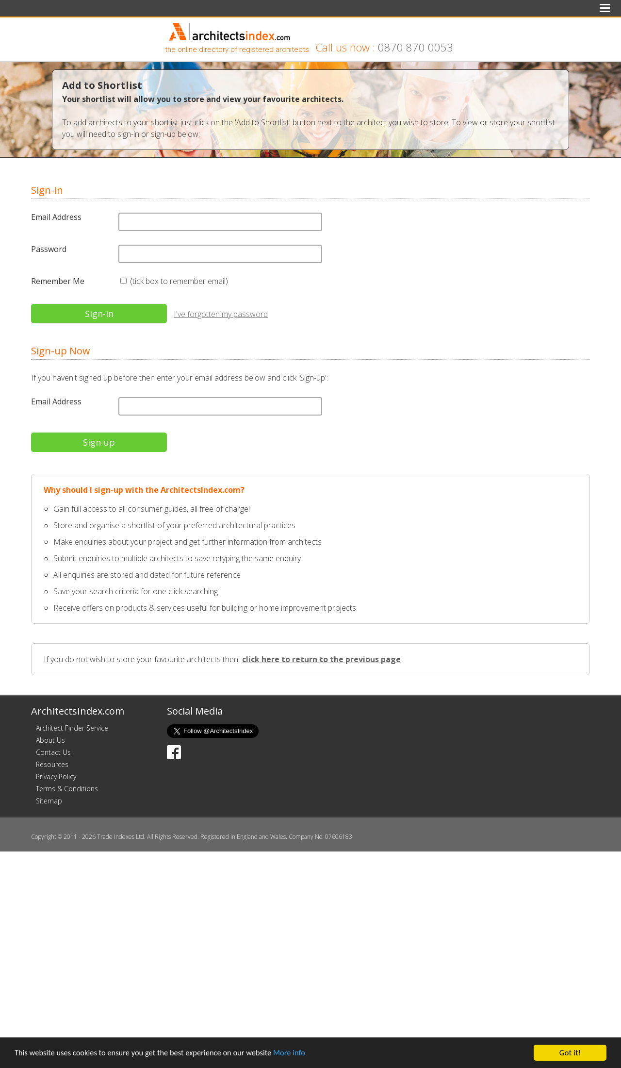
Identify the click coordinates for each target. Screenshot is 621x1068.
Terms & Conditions (67, 788)
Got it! (570, 1053)
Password (48, 249)
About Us (50, 740)
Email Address (56, 217)
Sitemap (49, 800)
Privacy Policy (56, 776)
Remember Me (57, 281)
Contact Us (53, 752)
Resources (52, 764)
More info (298, 1053)
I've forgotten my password (221, 314)
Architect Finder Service (72, 728)
